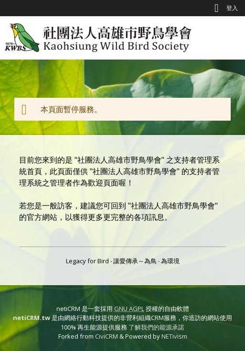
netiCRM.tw (31, 317)
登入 (232, 8)
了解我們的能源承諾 (156, 327)
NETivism (174, 336)
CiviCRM (106, 336)
